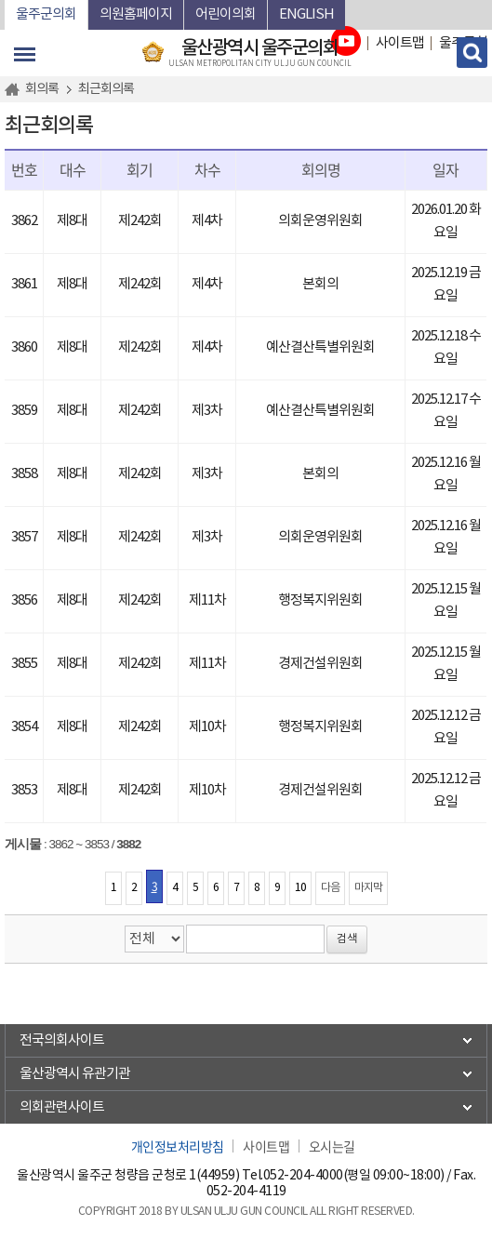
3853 (24, 790)
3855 (24, 664)
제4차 (207, 221)
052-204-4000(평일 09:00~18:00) (354, 1175)
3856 (24, 600)
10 (300, 888)
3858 (24, 474)
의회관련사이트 (62, 1107)
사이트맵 (266, 1146)
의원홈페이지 (136, 14)
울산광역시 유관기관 (75, 1074)
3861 (24, 284)
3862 (24, 221)
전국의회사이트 (62, 1040)
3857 (24, 537)
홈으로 (15, 89)
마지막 (368, 888)
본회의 (320, 284)
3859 (24, 411)
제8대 (72, 221)
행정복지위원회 (320, 600)
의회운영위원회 (320, 221)
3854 (24, 727)
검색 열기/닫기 (472, 52)
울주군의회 (46, 14)
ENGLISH (306, 14)
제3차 (207, 411)
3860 (24, 347)
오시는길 (332, 1146)
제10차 (207, 727)
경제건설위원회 (320, 664)
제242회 (140, 221)
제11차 (207, 600)
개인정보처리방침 (177, 1146)
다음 (330, 888)
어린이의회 (225, 14)
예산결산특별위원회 (320, 347)
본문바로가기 (5, 0)
